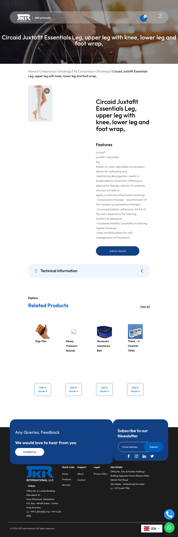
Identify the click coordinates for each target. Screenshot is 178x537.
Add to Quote (118, 251)
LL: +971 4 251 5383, (36, 511)
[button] (160, 16)
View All (145, 306)
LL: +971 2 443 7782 (120, 488)
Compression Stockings (55, 71)
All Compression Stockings (92, 71)
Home (32, 71)
